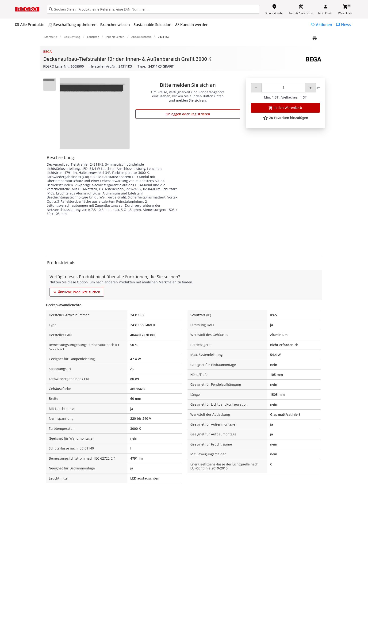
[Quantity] (283, 87)
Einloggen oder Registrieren (187, 114)
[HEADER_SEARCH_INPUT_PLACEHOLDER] (153, 9)
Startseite (50, 37)
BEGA (47, 51)
